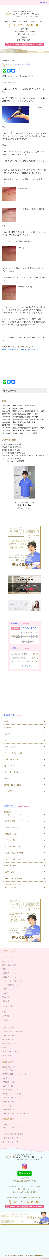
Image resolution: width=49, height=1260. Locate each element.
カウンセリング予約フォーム (13, 981)
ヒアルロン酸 (9, 840)
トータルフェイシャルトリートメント (13, 886)
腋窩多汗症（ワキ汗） (13, 785)
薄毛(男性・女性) (11, 772)
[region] (24, 51)
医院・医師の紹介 (9, 965)
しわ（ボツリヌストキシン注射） (13, 1132)
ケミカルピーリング (12, 846)
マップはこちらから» (29, 666)
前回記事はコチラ (9, 82)
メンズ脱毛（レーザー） (12, 1138)
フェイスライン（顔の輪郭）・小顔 (16, 1031)
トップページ (7, 957)
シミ (6, 740)
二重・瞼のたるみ (11, 759)
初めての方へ (7, 961)
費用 (4, 969)
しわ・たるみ (9, 747)
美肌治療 (7, 728)
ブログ (5, 993)
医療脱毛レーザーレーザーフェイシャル (13, 813)
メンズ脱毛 (8, 791)
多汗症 (7, 778)
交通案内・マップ (9, 973)
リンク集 (5, 1001)
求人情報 (5, 997)
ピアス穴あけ (9, 872)
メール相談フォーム (10, 985)
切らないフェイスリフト (14, 853)
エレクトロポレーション (14, 859)
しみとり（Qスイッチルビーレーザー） (14, 1125)
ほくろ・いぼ (9, 766)
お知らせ (5, 989)
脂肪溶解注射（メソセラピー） (16, 821)
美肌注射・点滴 (10, 834)
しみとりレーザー (11, 827)
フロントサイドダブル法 (14, 878)
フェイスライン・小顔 (13, 753)
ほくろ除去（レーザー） (12, 1142)
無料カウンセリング (10, 977)
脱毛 (6, 721)
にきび (7, 734)
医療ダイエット (10, 866)
